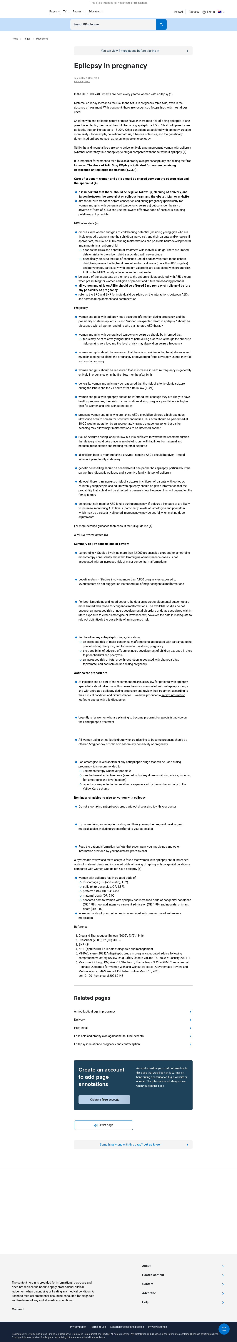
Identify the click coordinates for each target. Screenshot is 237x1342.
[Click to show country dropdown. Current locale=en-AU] (221, 12)
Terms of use (98, 1326)
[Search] (161, 24)
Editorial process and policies (127, 1326)
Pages (27, 38)
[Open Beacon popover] (224, 1329)
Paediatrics (42, 38)
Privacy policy (78, 1326)
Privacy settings (157, 1326)
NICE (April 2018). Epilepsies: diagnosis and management (116, 949)
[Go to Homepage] (25, 11)
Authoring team (82, 81)
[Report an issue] (133, 1144)
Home (15, 38)
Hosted (178, 11)
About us (194, 11)
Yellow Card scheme (96, 788)
